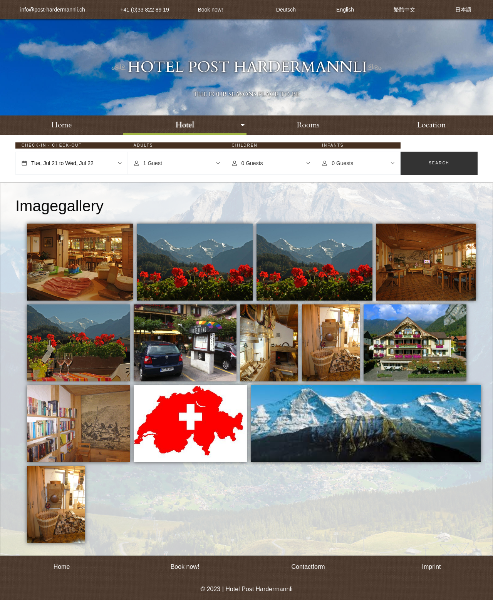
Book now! (210, 10)
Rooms (308, 125)
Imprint (431, 566)
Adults (143, 145)
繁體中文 (404, 10)
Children (245, 145)
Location (431, 125)
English (345, 10)
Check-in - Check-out (52, 145)
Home (61, 125)
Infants (333, 145)
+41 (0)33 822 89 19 (144, 10)
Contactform (308, 566)
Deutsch (286, 10)
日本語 (463, 10)
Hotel (185, 125)
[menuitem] (61, 125)
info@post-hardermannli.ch (52, 10)
